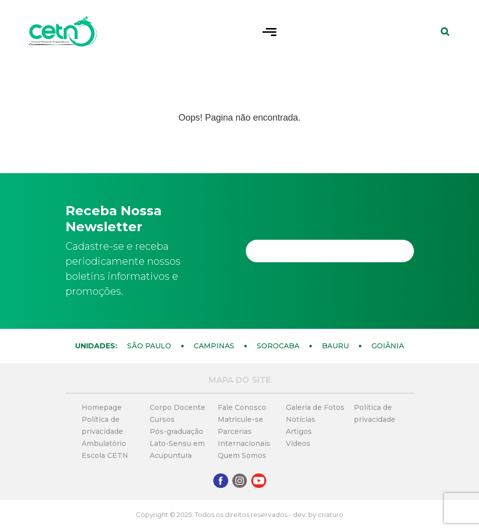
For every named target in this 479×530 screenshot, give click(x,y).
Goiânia (387, 345)
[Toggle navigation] (269, 31)
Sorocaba (278, 345)
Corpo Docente (177, 407)
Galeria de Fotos (315, 407)
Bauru (335, 345)
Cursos (162, 419)
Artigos (299, 431)
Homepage (102, 407)
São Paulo (149, 345)
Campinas (214, 345)
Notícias (300, 419)
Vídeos (298, 443)
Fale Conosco (242, 407)
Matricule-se (240, 419)
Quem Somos (242, 455)
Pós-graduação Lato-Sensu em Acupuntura (177, 443)
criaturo (330, 514)
